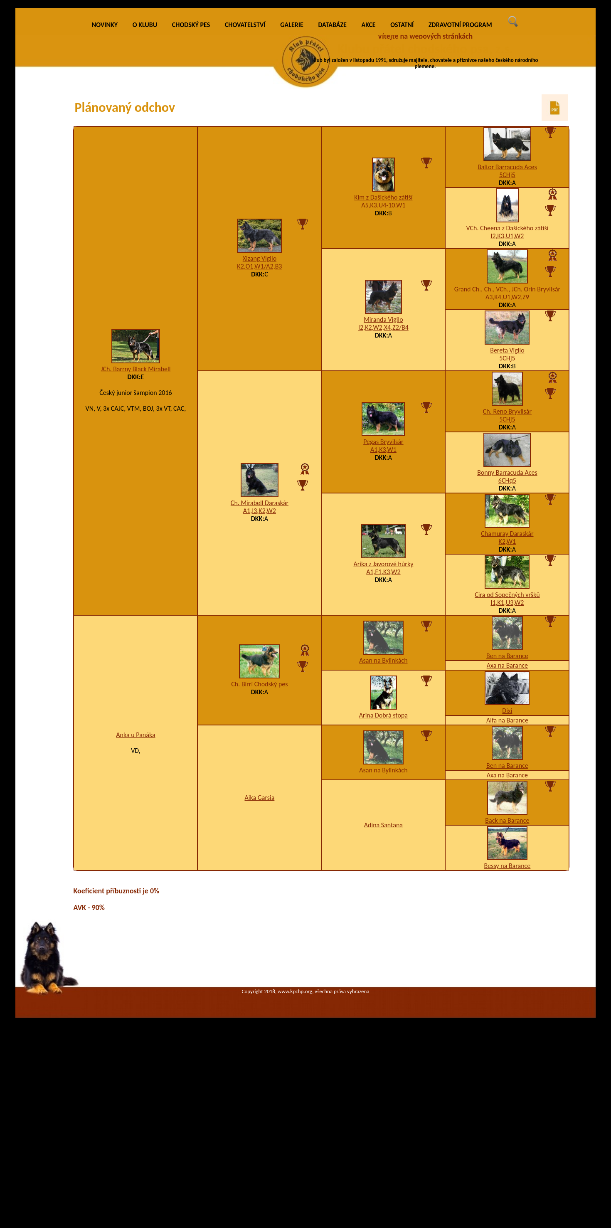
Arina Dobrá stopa (383, 857)
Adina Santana (383, 967)
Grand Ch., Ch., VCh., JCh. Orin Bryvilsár (507, 431)
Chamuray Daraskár (507, 675)
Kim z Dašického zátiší (383, 339)
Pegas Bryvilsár (383, 583)
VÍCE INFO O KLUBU (441, 85)
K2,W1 (507, 683)
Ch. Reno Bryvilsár (507, 553)
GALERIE (291, 166)
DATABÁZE (332, 166)
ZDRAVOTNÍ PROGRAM (460, 166)
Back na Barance (507, 962)
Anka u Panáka (135, 876)
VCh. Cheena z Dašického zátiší (507, 370)
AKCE (369, 166)
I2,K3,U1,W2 (507, 378)
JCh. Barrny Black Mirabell (135, 511)
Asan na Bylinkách (383, 802)
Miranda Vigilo (383, 461)
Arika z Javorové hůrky (383, 706)
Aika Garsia (259, 939)
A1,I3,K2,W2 (259, 652)
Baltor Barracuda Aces (507, 309)
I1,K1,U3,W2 (507, 744)
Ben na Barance (507, 797)
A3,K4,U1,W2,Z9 (507, 439)
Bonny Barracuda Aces (507, 614)
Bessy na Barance (507, 1007)
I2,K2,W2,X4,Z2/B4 (383, 469)
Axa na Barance (507, 807)
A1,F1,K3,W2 (383, 714)
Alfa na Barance (507, 862)
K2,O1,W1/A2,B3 (259, 408)
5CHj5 (507, 317)
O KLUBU (145, 166)
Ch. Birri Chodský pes (259, 826)
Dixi (507, 852)
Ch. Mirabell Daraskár (259, 645)
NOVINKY (105, 166)
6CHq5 (507, 622)
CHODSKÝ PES (191, 166)
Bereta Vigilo (507, 492)
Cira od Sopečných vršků (507, 736)
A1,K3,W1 (383, 591)
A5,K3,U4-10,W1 (383, 347)
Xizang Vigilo (259, 400)
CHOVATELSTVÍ (245, 166)
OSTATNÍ (402, 166)
